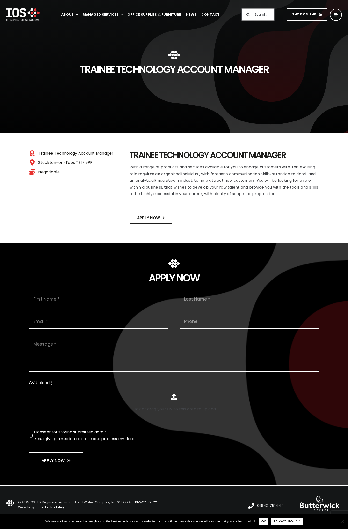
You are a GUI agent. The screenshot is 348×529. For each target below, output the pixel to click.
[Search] (248, 14)
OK (263, 521)
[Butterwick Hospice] (319, 495)
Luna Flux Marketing (50, 507)
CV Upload (41, 382)
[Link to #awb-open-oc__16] (336, 15)
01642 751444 (270, 505)
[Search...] (258, 14)
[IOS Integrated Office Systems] (23, 10)
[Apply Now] (151, 218)
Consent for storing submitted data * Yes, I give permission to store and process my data (84, 435)
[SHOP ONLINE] (307, 14)
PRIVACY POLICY (145, 502)
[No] (342, 521)
